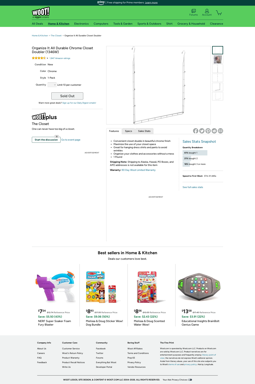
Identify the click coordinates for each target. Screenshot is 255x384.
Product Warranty (70, 358)
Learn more (151, 2)
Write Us (66, 367)
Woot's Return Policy (72, 353)
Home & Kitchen (40, 35)
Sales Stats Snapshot (199, 141)
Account (207, 12)
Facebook (101, 348)
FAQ (39, 358)
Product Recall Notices (73, 362)
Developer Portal (104, 367)
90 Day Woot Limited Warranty (139, 170)
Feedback (42, 362)
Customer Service (71, 348)
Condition (40, 64)
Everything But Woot (106, 362)
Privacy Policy (134, 362)
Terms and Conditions (138, 353)
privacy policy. (190, 364)
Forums (193, 12)
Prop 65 (131, 358)
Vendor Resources (137, 367)
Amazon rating (60, 58)
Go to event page (70, 139)
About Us (41, 348)
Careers (41, 353)
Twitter (99, 353)
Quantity (41, 84)
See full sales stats (193, 187)
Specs (128, 131)
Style (43, 77)
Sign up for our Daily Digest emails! (79, 103)
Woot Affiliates (135, 348)
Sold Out (67, 96)
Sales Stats (144, 131)
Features (114, 131)
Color (43, 71)
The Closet (56, 35)
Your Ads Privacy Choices (175, 380)
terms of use (174, 364)
